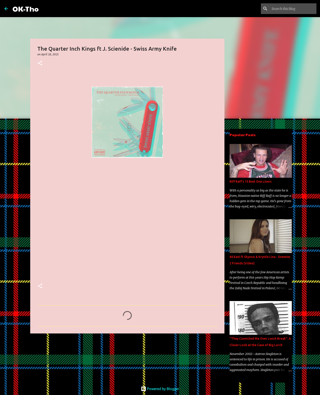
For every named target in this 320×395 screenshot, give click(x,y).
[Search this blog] (293, 8)
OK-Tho (25, 9)
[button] (40, 63)
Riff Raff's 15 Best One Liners (251, 181)
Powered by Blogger (160, 389)
